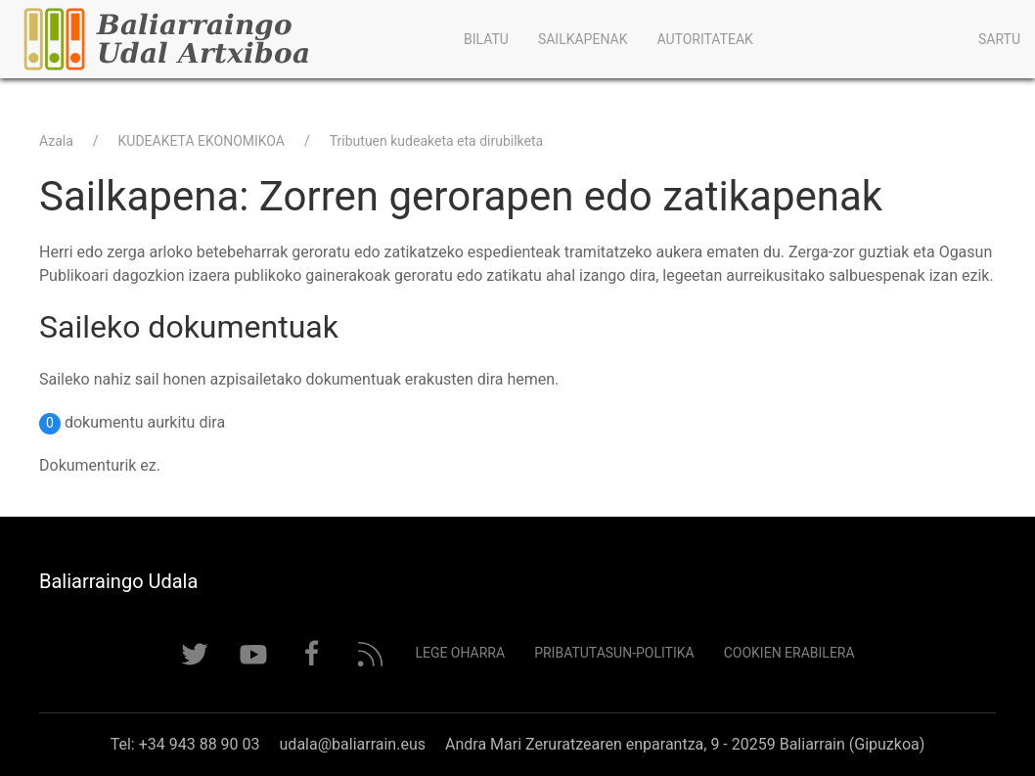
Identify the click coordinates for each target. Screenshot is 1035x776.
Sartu (999, 39)
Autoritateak (704, 39)
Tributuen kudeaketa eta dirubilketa (436, 141)
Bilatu (486, 39)
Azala (56, 141)
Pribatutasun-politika (614, 653)
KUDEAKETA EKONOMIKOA (201, 141)
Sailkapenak (583, 39)
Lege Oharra (460, 653)
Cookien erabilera (789, 653)
